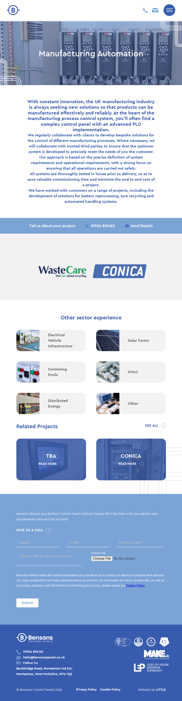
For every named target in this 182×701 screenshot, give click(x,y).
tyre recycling (133, 195)
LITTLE (161, 690)
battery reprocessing (100, 195)
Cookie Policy (110, 689)
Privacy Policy (86, 689)
